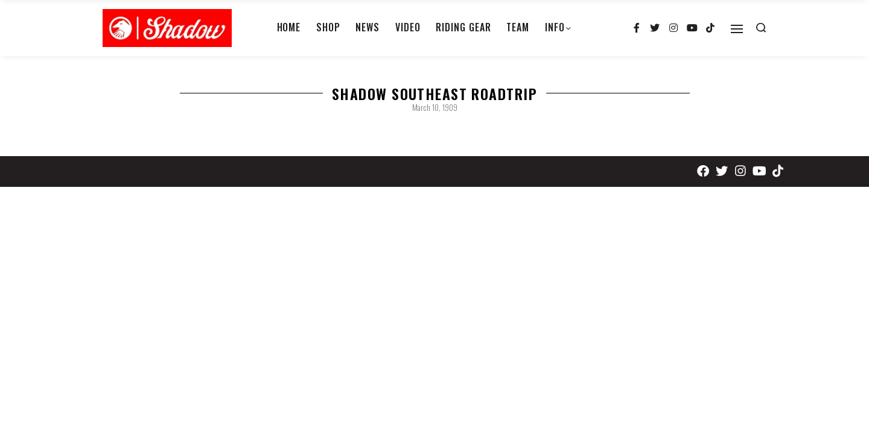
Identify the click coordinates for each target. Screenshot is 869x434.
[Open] (736, 29)
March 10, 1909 (434, 107)
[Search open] (761, 27)
